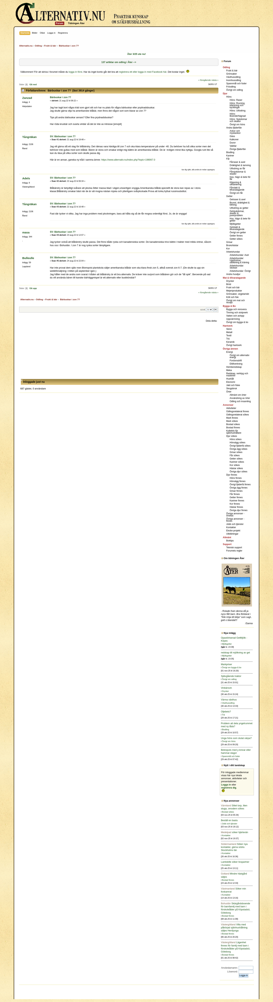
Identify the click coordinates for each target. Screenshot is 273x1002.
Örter (228, 391)
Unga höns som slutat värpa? (236, 738)
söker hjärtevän (234, 832)
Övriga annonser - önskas (235, 514)
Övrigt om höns (237, 124)
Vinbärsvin (226, 688)
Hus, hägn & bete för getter (240, 219)
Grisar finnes (236, 491)
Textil (228, 335)
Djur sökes (231, 436)
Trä (228, 338)
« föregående (204, 80)
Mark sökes (232, 421)
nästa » (214, 80)
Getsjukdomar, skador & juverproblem (237, 213)
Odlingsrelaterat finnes (237, 411)
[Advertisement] (118, 350)
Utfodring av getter (239, 208)
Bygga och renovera (236, 309)
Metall (229, 332)
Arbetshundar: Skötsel (237, 266)
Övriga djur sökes (238, 471)
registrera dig (228, 787)
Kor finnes (235, 504)
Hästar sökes (236, 468)
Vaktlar (233, 146)
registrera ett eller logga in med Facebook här (142, 72)
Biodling (230, 152)
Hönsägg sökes (237, 442)
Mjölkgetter (235, 224)
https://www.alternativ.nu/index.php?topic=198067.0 (128, 159)
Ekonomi (230, 382)
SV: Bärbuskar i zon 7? (62, 136)
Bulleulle (28, 258)
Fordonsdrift (236, 360)
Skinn (229, 329)
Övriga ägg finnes (238, 487)
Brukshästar (232, 245)
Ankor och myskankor (235, 132)
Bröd (228, 284)
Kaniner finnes (237, 500)
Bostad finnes (233, 427)
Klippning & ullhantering (235, 183)
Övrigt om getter (238, 232)
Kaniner (230, 155)
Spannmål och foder (236, 83)
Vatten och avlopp (235, 315)
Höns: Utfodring (237, 110)
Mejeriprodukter (234, 290)
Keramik (230, 342)
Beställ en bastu (229, 820)
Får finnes (235, 494)
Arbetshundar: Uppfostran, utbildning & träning (239, 260)
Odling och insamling (240, 401)
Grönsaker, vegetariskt (237, 294)
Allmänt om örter (238, 395)
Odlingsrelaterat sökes (237, 414)
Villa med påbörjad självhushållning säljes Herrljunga (234, 927)
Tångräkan (29, 137)
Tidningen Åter (76, 23)
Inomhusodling (233, 80)
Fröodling (231, 86)
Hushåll (230, 378)
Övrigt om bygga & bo (237, 322)
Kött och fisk (232, 297)
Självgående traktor (231, 676)
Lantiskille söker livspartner (235, 862)
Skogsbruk (231, 388)
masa (25, 232)
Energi (229, 352)
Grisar (229, 242)
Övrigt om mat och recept (235, 301)
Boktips (230, 540)
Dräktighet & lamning (240, 165)
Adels (26, 178)
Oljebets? (226, 711)
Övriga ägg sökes (238, 449)
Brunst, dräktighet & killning (239, 203)
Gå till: (202, 310)
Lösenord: (232, 971)
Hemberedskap (234, 367)
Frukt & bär (231, 70)
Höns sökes (236, 439)
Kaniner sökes (237, 462)
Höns (228, 96)
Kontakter (231, 527)
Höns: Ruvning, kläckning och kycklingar (237, 105)
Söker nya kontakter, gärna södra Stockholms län (234, 847)
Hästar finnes (236, 507)
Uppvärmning (233, 319)
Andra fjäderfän (234, 127)
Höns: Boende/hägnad (238, 115)
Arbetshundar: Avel (239, 255)
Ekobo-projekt (233, 530)
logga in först (75, 72)
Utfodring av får (237, 168)
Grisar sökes (236, 452)
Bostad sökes (233, 424)
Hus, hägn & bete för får (240, 178)
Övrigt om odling (234, 90)
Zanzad (27, 97)
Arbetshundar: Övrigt (240, 271)
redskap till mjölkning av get (235, 652)
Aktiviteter (231, 408)
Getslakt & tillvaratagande (237, 228)
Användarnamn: (229, 968)
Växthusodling (233, 77)
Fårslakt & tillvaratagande (237, 188)
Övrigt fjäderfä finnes (240, 484)
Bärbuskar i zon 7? (60, 97)
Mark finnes (232, 418)
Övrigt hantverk (234, 345)
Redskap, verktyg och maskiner (237, 374)
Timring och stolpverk (237, 312)
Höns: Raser (236, 100)
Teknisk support (234, 547)
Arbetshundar (233, 251)
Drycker (230, 281)
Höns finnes (236, 478)
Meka (229, 370)
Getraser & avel (237, 199)
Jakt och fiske (233, 385)
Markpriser (226, 664)
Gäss (232, 136)
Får (228, 159)
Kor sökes (235, 465)
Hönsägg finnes (237, 481)
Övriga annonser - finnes (235, 520)
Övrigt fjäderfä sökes (240, 445)
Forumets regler (234, 550)
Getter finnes (236, 235)
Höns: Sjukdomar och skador (238, 120)
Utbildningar (232, 534)
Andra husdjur (233, 274)
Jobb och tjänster (234, 524)
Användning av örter (240, 398)
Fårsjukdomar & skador (238, 172)
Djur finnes (231, 474)
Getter (229, 196)
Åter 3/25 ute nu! (136, 54)
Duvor (233, 142)
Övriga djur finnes (238, 510)
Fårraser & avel (237, 162)
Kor (228, 248)
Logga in (226, 784)
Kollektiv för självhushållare (233, 431)
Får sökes (235, 455)
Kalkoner (234, 139)
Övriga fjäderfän (238, 149)
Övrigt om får (236, 193)
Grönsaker (231, 73)
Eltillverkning (236, 363)
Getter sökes (236, 239)
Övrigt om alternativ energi (239, 356)
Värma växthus (229, 699)
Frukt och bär (233, 287)
